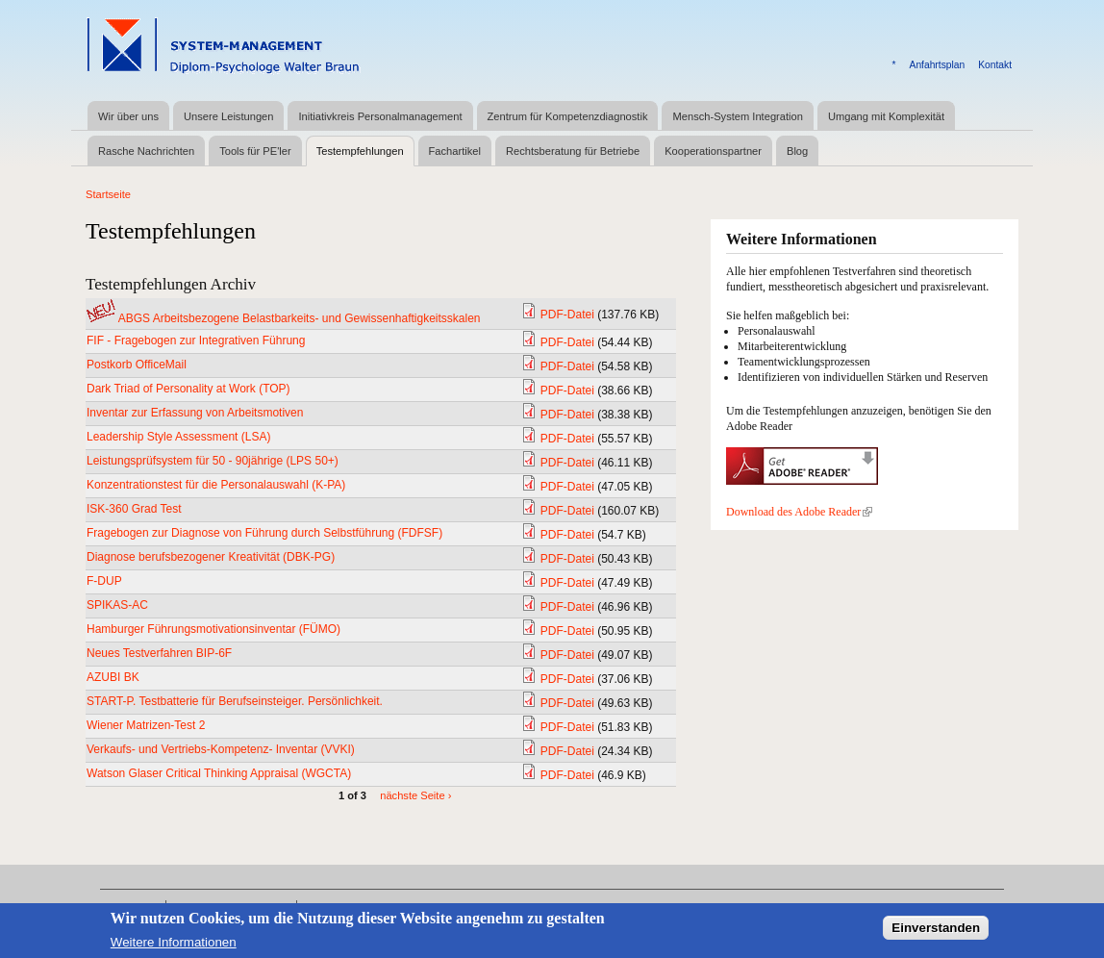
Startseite (108, 194)
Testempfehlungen (360, 151)
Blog (797, 151)
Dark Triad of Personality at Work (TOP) (188, 388)
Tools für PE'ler (254, 151)
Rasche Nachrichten (146, 151)
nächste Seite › (415, 795)
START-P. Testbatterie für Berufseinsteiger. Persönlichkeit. (235, 701)
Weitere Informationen (174, 948)
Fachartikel (455, 151)
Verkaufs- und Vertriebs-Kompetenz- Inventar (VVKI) (221, 749)
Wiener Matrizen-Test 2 (146, 725)
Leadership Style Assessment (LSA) (178, 436)
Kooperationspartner (713, 151)
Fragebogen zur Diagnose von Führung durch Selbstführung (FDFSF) (264, 533)
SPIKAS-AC (117, 605)
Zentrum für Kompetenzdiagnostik (568, 116)
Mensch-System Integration (737, 116)
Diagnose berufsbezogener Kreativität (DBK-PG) (211, 557)
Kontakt (995, 65)
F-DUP (104, 581)
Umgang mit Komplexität (886, 116)
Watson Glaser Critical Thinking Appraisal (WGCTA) (219, 773)
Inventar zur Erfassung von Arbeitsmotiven (195, 412)
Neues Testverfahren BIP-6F (159, 653)
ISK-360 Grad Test (134, 509)
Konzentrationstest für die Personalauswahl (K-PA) (216, 485)
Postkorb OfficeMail (137, 364)
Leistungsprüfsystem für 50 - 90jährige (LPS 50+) (213, 460)
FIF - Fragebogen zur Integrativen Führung (196, 340)
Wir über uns (128, 116)
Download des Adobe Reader (799, 511)
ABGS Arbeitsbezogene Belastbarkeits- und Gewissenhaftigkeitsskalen (299, 318)
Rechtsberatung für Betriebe (573, 151)
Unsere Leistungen (228, 116)
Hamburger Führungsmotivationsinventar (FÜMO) (213, 629)
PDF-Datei (567, 314)
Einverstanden (935, 933)
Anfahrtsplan (938, 65)
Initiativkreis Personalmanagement (380, 116)
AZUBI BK (113, 677)
